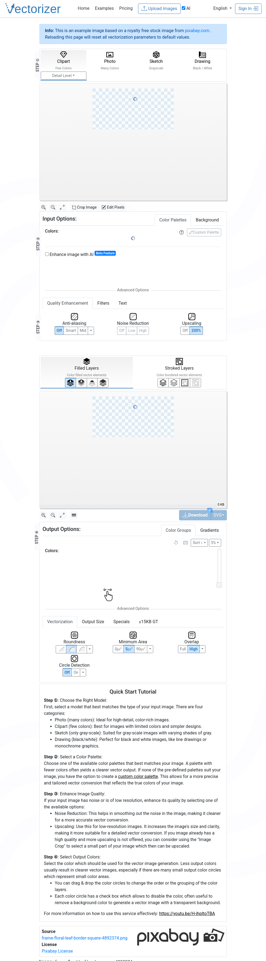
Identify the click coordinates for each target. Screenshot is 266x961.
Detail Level (61, 75)
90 (140, 649)
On (76, 672)
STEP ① (37, 65)
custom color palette (138, 776)
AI (186, 8)
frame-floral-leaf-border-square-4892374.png (84, 938)
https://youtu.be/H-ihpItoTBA (187, 913)
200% (196, 330)
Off (67, 672)
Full (183, 649)
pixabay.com (197, 30)
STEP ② (38, 244)
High (143, 330)
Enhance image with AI (80, 254)
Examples (104, 8)
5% (213, 542)
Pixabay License (57, 951)
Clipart (63, 60)
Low (131, 330)
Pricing (126, 8)
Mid (83, 330)
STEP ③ (38, 327)
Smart (71, 330)
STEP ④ (37, 537)
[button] (222, 8)
